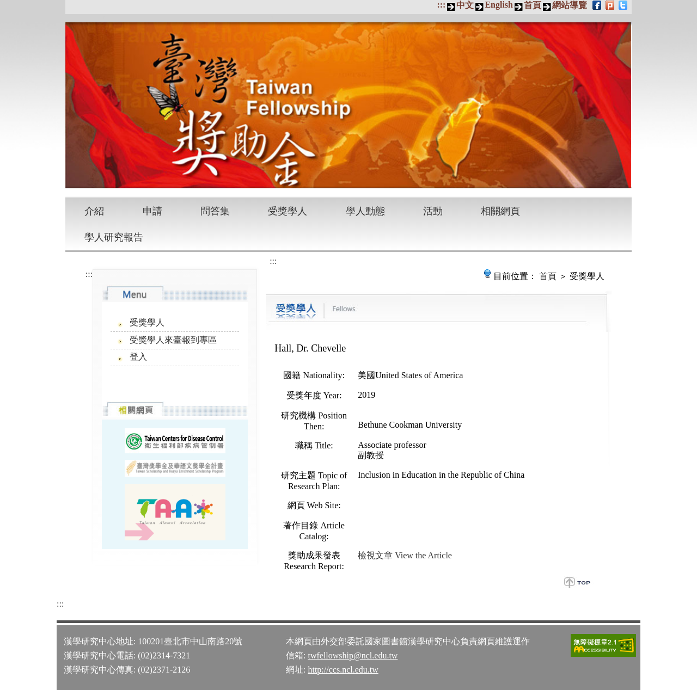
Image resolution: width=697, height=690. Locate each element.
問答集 (215, 211)
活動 (433, 211)
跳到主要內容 (5, 5)
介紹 (94, 211)
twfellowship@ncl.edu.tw (353, 655)
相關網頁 (500, 211)
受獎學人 (287, 211)
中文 (465, 5)
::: (441, 4)
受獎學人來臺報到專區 (173, 339)
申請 (152, 211)
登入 (138, 356)
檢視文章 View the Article (405, 555)
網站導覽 (569, 5)
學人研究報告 (113, 237)
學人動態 (365, 211)
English (499, 4)
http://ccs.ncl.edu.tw (343, 669)
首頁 (532, 5)
